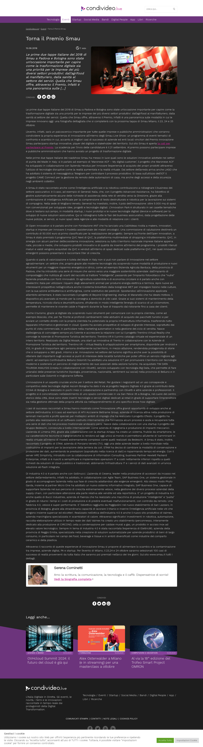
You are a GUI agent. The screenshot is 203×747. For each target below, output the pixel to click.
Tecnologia (53, 19)
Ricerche (151, 19)
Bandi (105, 19)
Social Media (91, 19)
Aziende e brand (35, 651)
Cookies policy (128, 718)
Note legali (110, 718)
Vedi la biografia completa (72, 579)
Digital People (119, 19)
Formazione (85, 651)
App (132, 19)
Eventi (66, 19)
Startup (76, 19)
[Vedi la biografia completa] (92, 579)
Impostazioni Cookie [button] (187, 740)
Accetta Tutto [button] (165, 740)
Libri (140, 19)
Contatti (96, 718)
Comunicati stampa (77, 718)
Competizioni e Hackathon (144, 651)
